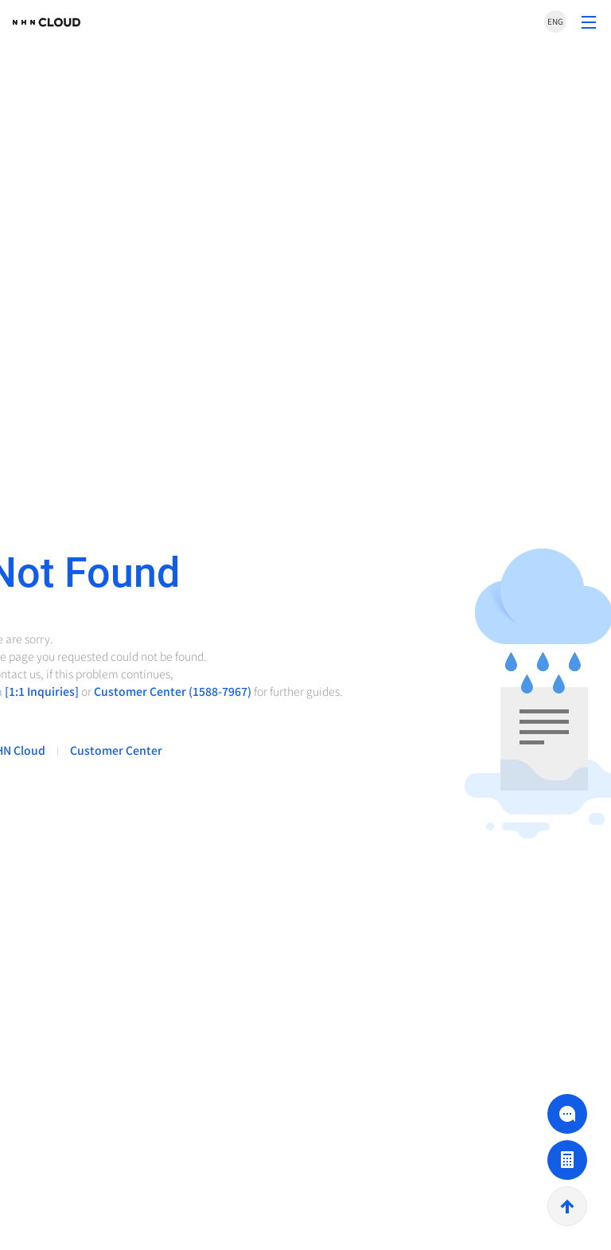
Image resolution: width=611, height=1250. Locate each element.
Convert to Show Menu (588, 22)
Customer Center (116, 750)
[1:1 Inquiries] (42, 691)
